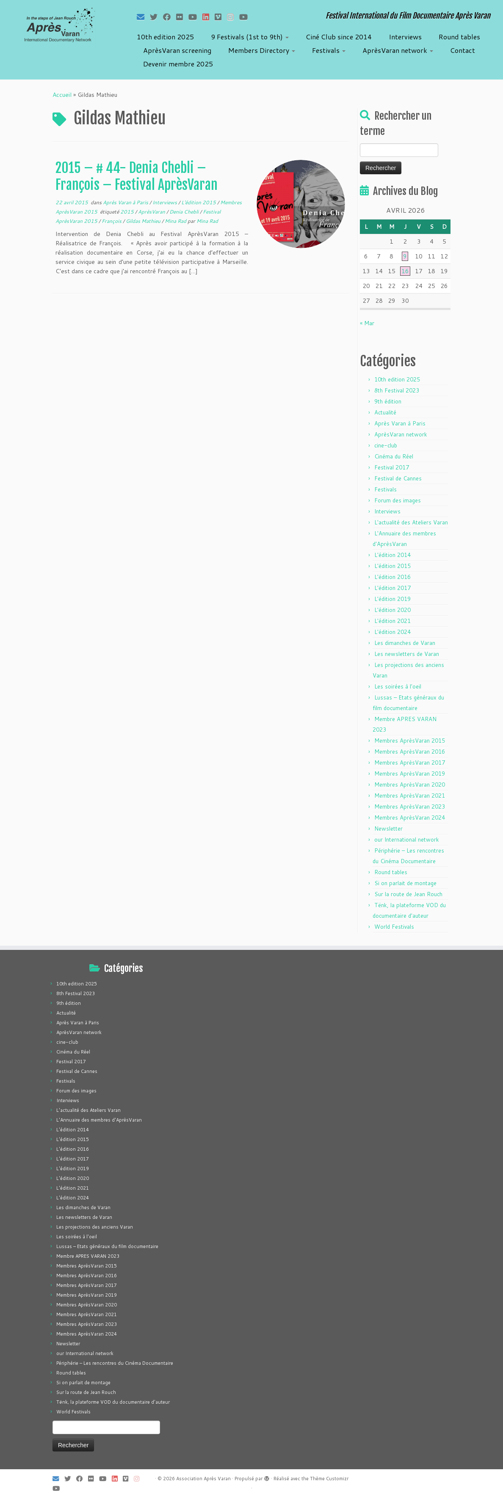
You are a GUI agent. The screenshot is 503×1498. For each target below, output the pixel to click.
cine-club (385, 445)
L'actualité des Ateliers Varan (411, 522)
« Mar (367, 323)
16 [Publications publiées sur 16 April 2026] (405, 271)
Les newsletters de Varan (406, 654)
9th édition (387, 401)
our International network (406, 839)
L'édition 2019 (392, 599)
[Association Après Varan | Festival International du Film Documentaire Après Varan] (59, 27)
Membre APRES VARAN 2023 (87, 1256)
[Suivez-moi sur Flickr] (182, 16)
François (112, 221)
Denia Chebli (184, 211)
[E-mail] (143, 16)
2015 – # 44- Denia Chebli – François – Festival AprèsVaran (136, 176)
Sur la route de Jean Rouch (408, 894)
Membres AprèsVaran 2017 (409, 762)
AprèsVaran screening (177, 50)
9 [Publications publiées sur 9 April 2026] (405, 256)
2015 (127, 211)
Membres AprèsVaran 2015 (409, 740)
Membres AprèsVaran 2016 (409, 751)
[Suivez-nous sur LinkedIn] (208, 16)
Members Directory (261, 50)
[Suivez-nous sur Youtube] (246, 16)
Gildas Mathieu (144, 221)
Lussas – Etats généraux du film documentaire (107, 1246)
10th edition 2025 (165, 36)
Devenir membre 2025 (178, 64)
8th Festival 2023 (396, 390)
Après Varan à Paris (126, 202)
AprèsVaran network (397, 50)
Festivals (328, 50)
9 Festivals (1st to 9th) (250, 36)
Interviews (405, 36)
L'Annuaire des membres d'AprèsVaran (99, 1120)
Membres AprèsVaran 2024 (409, 817)
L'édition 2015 (199, 202)
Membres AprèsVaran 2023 (409, 806)
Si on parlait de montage (405, 883)
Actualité (385, 412)
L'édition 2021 (392, 621)
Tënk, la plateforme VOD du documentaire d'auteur (113, 1402)
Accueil (62, 95)
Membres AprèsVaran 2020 (409, 784)
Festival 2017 (391, 467)
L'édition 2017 (392, 588)
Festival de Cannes (398, 478)
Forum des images (397, 500)
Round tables (459, 36)
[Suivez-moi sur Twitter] (156, 16)
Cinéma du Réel (393, 456)
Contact (462, 50)
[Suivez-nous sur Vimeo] (221, 16)
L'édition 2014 (392, 555)
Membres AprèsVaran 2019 (409, 773)
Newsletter (388, 828)
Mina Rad (176, 221)
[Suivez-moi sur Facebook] (169, 16)
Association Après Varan (203, 1478)
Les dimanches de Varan (404, 643)
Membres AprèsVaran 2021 (409, 795)
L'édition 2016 (392, 577)
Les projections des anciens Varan (94, 1227)
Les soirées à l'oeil (397, 686)
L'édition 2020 (392, 610)
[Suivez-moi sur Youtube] (195, 16)
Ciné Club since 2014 (339, 36)
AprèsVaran (152, 211)
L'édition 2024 (392, 632)
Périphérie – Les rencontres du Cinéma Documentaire (114, 1363)
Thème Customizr (329, 1478)
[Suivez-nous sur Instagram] (233, 16)
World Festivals (394, 926)
